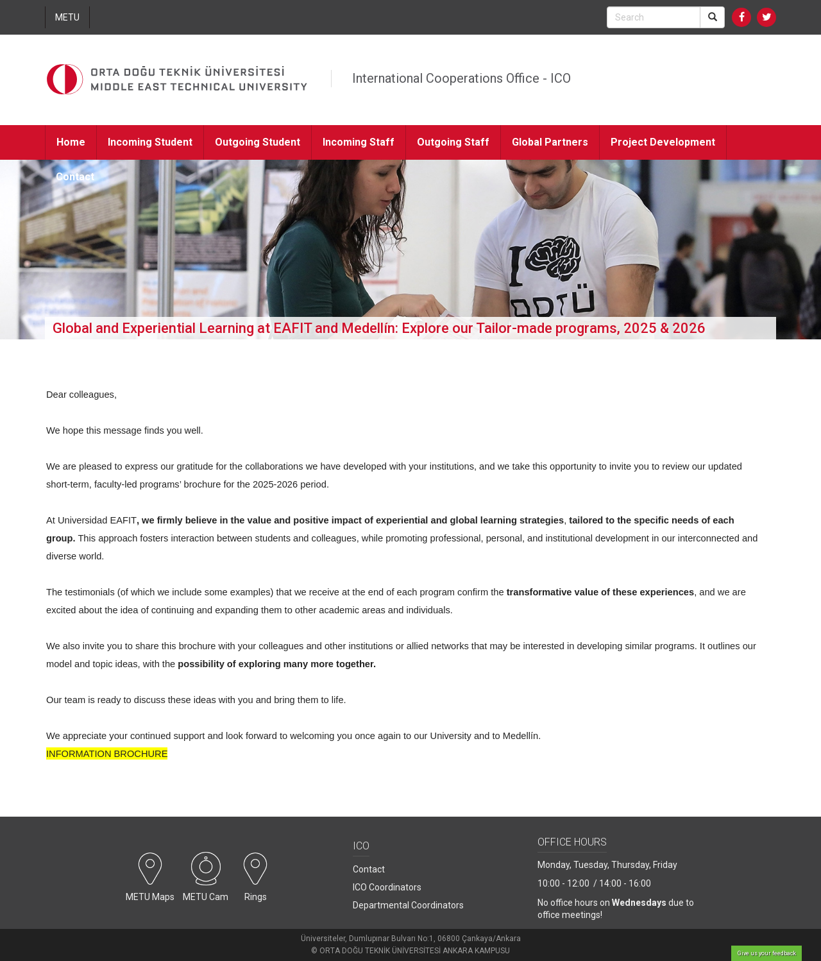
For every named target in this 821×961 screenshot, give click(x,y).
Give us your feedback (767, 953)
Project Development (663, 142)
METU (67, 17)
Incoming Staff (358, 142)
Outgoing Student (257, 142)
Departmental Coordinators (408, 905)
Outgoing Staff (453, 142)
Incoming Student (150, 142)
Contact (75, 177)
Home (70, 142)
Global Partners (550, 142)
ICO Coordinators (387, 887)
